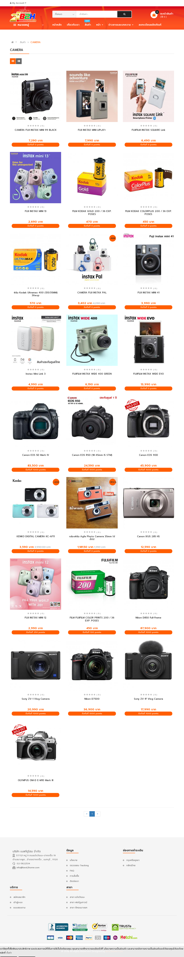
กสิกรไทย (130, 865)
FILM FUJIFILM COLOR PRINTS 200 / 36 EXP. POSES (92, 619)
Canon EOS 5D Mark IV (35, 455)
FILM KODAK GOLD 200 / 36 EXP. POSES (92, 213)
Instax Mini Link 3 (36, 373)
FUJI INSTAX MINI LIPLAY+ (92, 130)
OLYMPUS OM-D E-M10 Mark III (35, 780)
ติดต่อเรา (74, 881)
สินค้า (23, 42)
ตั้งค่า (9, 953)
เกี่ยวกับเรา (73, 25)
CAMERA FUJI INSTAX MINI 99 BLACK (36, 130)
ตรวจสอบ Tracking (79, 865)
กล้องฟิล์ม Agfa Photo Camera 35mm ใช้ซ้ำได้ (92, 538)
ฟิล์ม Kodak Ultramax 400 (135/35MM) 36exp (35, 294)
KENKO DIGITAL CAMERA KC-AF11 (36, 536)
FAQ (72, 870)
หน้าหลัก (57, 25)
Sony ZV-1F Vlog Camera (148, 699)
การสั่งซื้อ (74, 876)
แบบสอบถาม (19, 907)
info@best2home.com (28, 867)
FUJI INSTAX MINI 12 (35, 617)
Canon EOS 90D (148, 455)
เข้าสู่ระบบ (18, 902)
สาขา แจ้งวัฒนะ (77, 897)
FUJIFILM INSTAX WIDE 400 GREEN (92, 373)
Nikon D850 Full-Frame (148, 617)
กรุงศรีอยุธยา (132, 860)
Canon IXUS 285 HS (148, 536)
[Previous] (87, 814)
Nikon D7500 (92, 699)
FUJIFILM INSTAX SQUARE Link (148, 130)
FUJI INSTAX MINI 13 (35, 211)
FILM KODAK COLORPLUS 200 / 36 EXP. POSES (148, 213)
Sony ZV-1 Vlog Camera (36, 699)
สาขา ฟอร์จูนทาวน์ (78, 902)
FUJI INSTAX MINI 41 (148, 292)
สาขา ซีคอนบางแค (78, 907)
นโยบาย (73, 860)
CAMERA (36, 42)
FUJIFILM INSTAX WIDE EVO (148, 373)
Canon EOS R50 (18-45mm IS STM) (92, 455)
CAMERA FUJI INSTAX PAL (91, 292)
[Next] (97, 814)
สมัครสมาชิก (19, 897)
